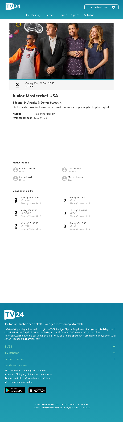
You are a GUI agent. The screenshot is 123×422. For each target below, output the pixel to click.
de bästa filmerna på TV (42, 335)
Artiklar (89, 15)
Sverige (72, 404)
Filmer (49, 15)
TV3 (30, 86)
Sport (75, 15)
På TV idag (33, 15)
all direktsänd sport (67, 335)
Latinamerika (82, 404)
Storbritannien (61, 404)
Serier (63, 15)
